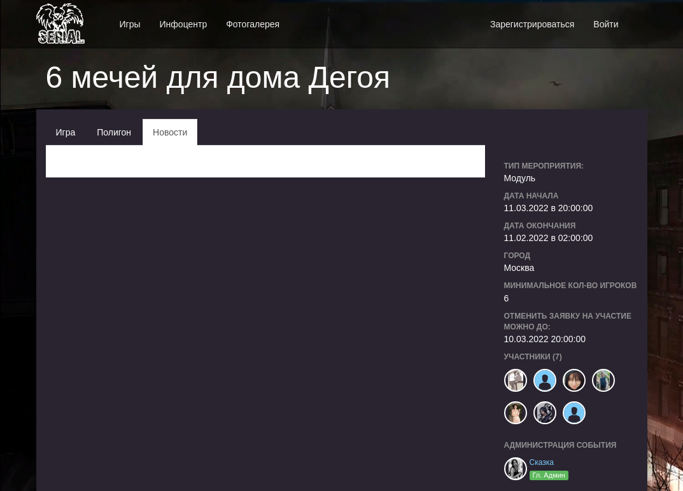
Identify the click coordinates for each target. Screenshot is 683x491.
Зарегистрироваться (532, 24)
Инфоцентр (184, 24)
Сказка (542, 462)
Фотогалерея (252, 24)
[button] (637, 17)
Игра (66, 132)
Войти (605, 24)
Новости (170, 132)
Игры (130, 24)
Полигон (114, 132)
